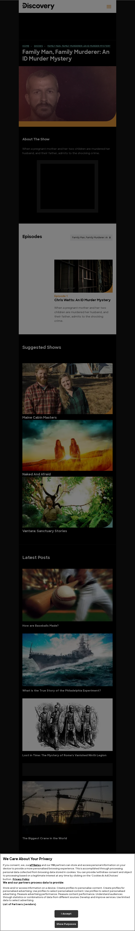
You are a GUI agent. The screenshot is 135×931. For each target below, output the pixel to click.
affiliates (35, 865)
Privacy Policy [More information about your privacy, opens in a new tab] (21, 879)
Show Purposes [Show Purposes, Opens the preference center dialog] (66, 924)
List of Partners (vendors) (19, 904)
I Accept (66, 914)
